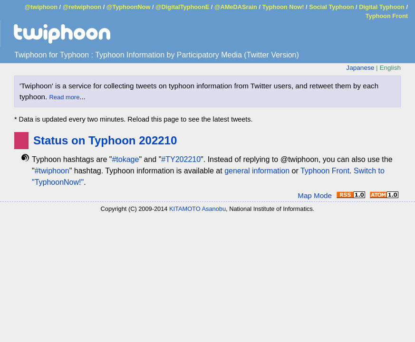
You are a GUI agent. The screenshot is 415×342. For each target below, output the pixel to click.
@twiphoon (41, 6)
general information (257, 171)
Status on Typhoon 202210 (105, 140)
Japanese (360, 67)
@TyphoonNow (128, 6)
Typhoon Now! (283, 6)
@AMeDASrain (235, 6)
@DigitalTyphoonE (182, 6)
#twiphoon (52, 171)
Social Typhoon (331, 6)
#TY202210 (181, 159)
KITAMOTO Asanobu (197, 208)
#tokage (125, 159)
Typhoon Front (387, 15)
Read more (64, 97)
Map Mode (315, 195)
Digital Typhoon (382, 6)
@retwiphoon (82, 6)
